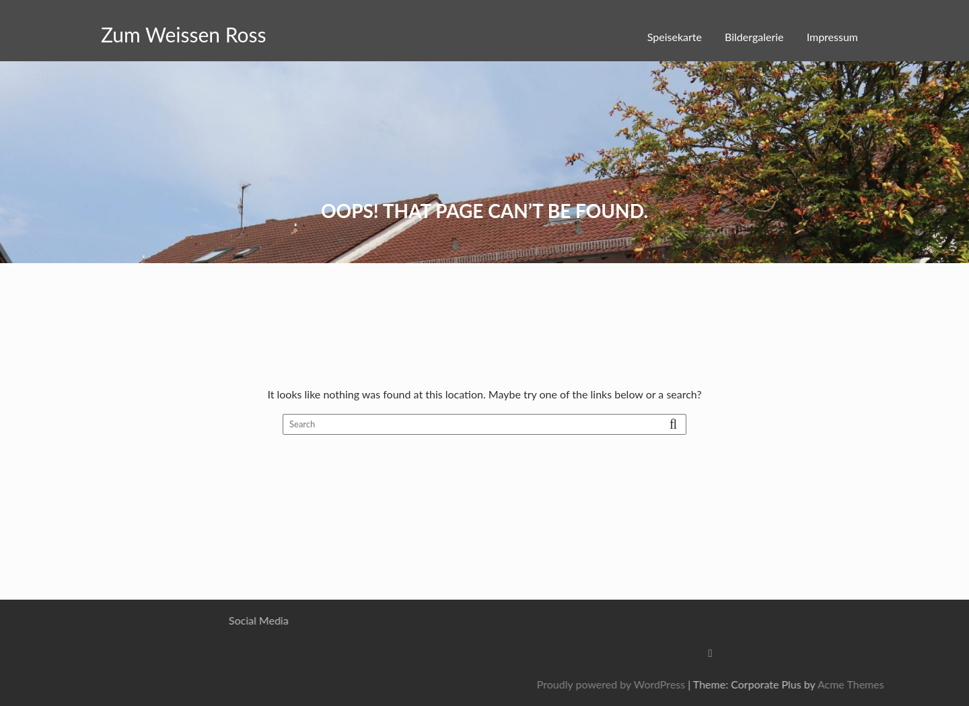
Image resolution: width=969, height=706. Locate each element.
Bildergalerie (754, 36)
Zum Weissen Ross (183, 34)
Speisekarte (674, 36)
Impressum (832, 36)
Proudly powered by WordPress (734, 684)
